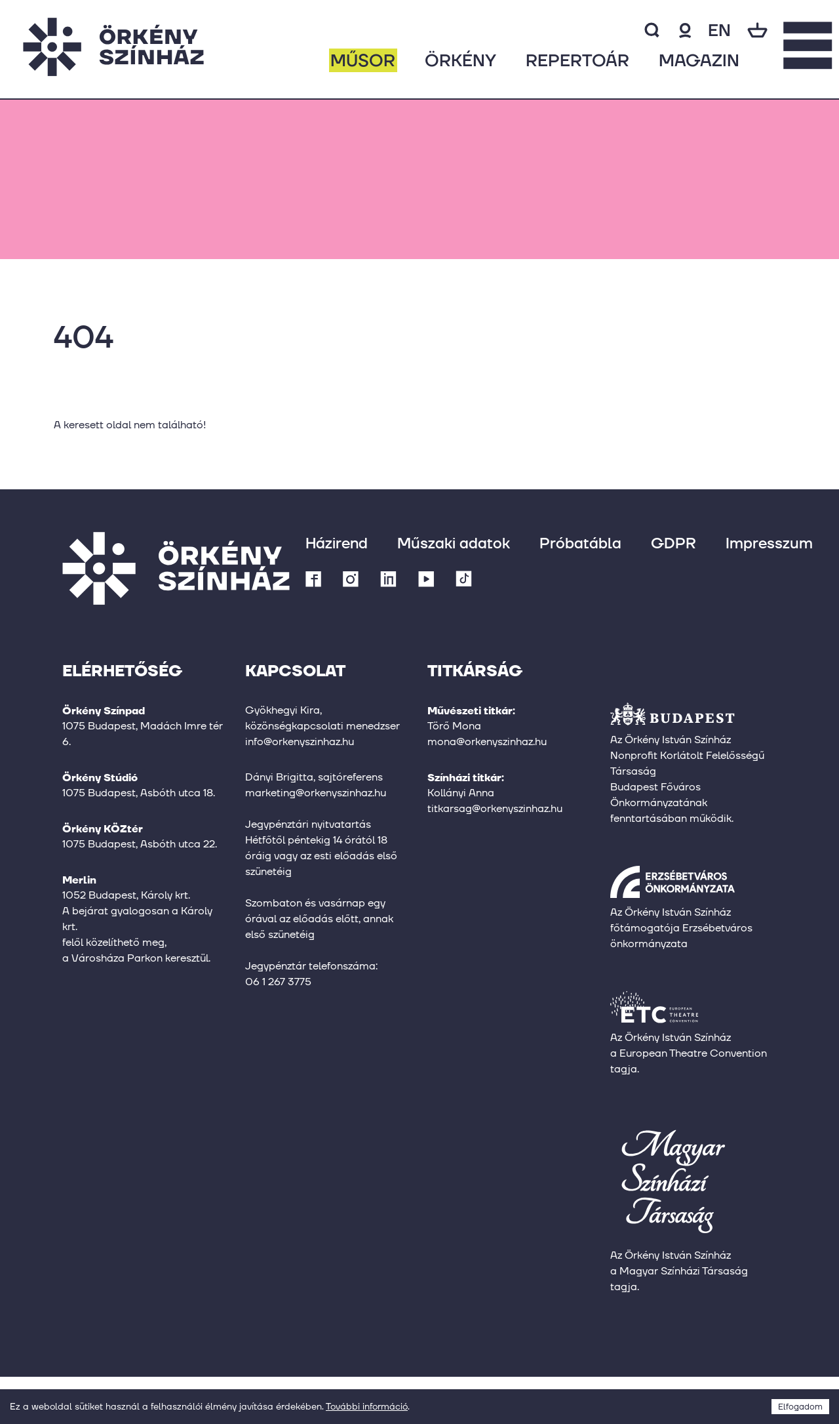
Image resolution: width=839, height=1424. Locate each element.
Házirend (336, 543)
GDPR (673, 543)
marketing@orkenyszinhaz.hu (315, 793)
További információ (367, 1406)
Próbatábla (580, 543)
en (719, 29)
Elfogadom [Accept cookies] (800, 1406)
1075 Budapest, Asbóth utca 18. (138, 793)
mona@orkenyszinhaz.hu (487, 741)
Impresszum (769, 543)
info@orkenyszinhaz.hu (299, 741)
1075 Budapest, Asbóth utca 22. (139, 844)
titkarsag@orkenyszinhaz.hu (494, 808)
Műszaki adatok (453, 543)
